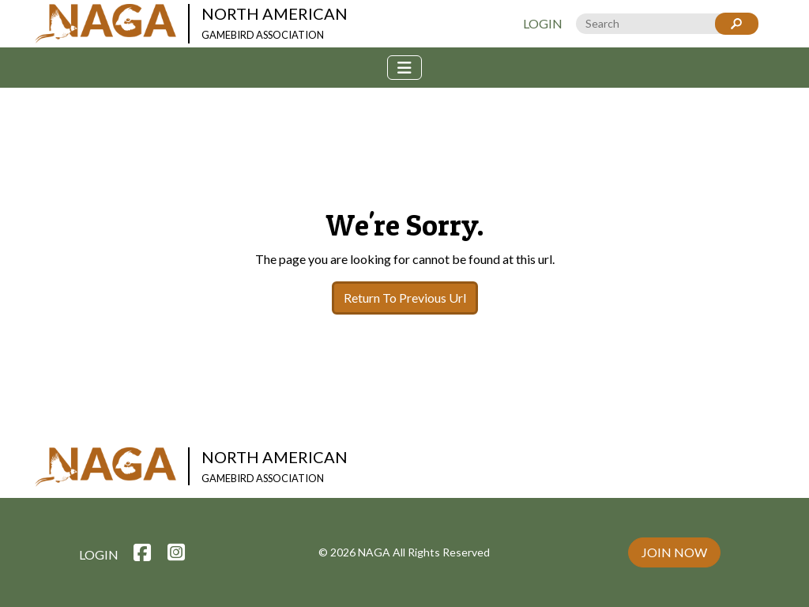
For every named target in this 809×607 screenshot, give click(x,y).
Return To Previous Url (405, 297)
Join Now (674, 552)
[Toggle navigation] (404, 67)
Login (543, 23)
